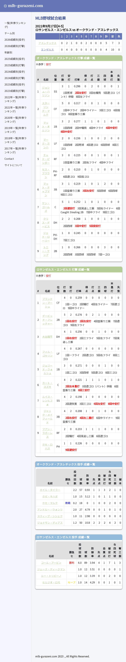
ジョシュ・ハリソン (46, 91)
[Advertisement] (78, 620)
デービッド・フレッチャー (47, 319)
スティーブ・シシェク (50, 516)
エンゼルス (47, 49)
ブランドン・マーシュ (47, 302)
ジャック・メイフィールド (47, 416)
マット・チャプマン (46, 189)
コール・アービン (51, 563)
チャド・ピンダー (46, 159)
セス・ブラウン (46, 173)
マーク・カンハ (46, 143)
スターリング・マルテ (46, 109)
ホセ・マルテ (50, 503)
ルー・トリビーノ (51, 576)
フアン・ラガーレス (47, 433)
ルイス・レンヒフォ (47, 400)
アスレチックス (47, 43)
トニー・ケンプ (46, 251)
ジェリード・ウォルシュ (47, 369)
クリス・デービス (46, 222)
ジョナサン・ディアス (50, 523)
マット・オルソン (46, 126)
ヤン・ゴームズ (46, 207)
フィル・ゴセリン (47, 353)
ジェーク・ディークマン (51, 569)
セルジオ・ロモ (51, 582)
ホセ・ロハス (47, 446)
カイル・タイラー (50, 490)
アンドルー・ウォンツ (50, 509)
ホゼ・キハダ (50, 496)
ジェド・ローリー (46, 236)
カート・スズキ (47, 385)
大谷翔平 (47, 337)
